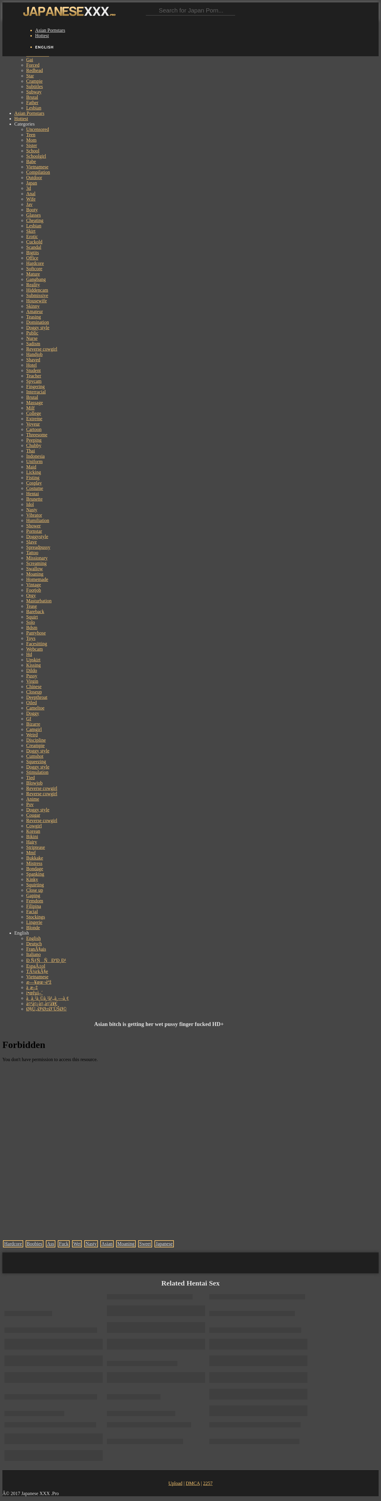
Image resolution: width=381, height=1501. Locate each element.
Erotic (32, 236)
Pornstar (34, 531)
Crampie (34, 81)
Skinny (33, 306)
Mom (31, 140)
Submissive (37, 295)
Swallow (34, 568)
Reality (33, 284)
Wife (30, 199)
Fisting (32, 477)
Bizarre (33, 724)
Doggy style (37, 327)
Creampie (35, 745)
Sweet (145, 1243)
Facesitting (36, 643)
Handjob (34, 354)
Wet (77, 1243)
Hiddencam (37, 290)
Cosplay (34, 482)
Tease (31, 606)
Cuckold (34, 241)
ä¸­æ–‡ (32, 987)
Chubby (33, 445)
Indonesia (35, 456)
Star (30, 75)
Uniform (34, 461)
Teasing (33, 316)
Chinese (34, 686)
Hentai (32, 493)
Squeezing (36, 761)
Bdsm (31, 627)
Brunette (34, 499)
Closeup (34, 691)
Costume (34, 488)
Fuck (63, 1243)
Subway (34, 91)
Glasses (33, 215)
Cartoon (34, 429)
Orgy (31, 595)
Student (33, 370)
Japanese (164, 1243)
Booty (32, 209)
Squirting (35, 884)
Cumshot (34, 756)
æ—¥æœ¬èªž (38, 982)
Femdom (34, 900)
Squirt (32, 616)
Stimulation (37, 772)
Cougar (33, 815)
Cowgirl (34, 825)
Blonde (33, 927)
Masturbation (38, 600)
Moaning (34, 574)
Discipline (36, 740)
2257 (208, 1483)
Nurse (32, 338)
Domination (37, 322)
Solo (30, 622)
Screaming (36, 563)
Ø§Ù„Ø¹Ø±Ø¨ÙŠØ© (46, 1008)
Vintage (33, 584)
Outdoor (34, 177)
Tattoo (32, 552)
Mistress (34, 863)
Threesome (36, 434)
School (32, 150)
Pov (30, 804)
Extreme (34, 418)
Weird (32, 734)
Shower (33, 525)
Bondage (34, 868)
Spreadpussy (38, 547)
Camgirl (34, 729)
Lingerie (34, 922)
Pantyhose (36, 632)
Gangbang (36, 279)
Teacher (33, 375)
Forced (32, 65)
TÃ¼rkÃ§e (37, 971)
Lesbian (33, 107)
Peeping (34, 440)
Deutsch (34, 943)
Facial (32, 911)
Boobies (34, 1243)
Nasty (31, 509)
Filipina (33, 906)
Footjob (33, 590)
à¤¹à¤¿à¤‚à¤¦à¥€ (41, 1003)
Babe (31, 161)
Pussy (31, 675)
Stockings (35, 916)
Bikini (32, 836)
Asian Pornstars (50, 30)
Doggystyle (37, 536)
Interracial (36, 391)
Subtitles (34, 86)
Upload (175, 1483)
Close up (34, 890)
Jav (29, 204)
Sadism (33, 343)
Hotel (31, 365)
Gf (28, 718)
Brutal (32, 97)
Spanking (35, 874)
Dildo (31, 670)
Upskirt (33, 659)
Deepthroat (36, 697)
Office (32, 257)
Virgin (32, 681)
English (33, 938)
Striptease (35, 847)
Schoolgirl (36, 156)
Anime (32, 799)
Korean (33, 831)
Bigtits (32, 252)
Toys (30, 638)
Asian (107, 1243)
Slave (31, 541)
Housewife (36, 300)
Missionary (37, 557)
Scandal (33, 247)
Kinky (32, 879)
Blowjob (34, 782)
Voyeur (33, 424)
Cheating (34, 220)
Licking (33, 472)
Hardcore (35, 263)
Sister (31, 145)
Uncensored (37, 129)
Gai (29, 59)
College (33, 413)
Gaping (33, 895)
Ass (50, 1243)
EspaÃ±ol (35, 966)
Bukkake (34, 857)
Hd (29, 654)
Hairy (31, 841)
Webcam (34, 649)
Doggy (32, 713)
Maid (31, 466)
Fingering (35, 386)
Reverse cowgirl (41, 349)
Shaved (33, 359)
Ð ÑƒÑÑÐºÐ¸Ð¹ (46, 960)
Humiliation (37, 520)
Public (32, 332)
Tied (30, 777)
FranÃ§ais (36, 949)
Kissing (33, 665)
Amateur (34, 311)
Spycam (34, 381)
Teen (30, 134)
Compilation (38, 172)
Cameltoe (35, 707)
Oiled (31, 702)
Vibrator (34, 515)
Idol (30, 504)
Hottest (42, 35)
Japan (31, 182)
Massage (34, 402)
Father (32, 102)
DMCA (193, 1483)
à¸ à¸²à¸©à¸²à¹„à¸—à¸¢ (47, 998)
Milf (30, 407)
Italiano (33, 954)
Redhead (34, 70)
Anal (30, 193)
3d (28, 188)
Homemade (37, 579)
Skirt (30, 231)
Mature (33, 274)
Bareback (35, 611)
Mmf (31, 852)
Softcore (34, 268)
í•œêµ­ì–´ (34, 992)
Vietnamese (37, 166)
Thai (30, 450)
